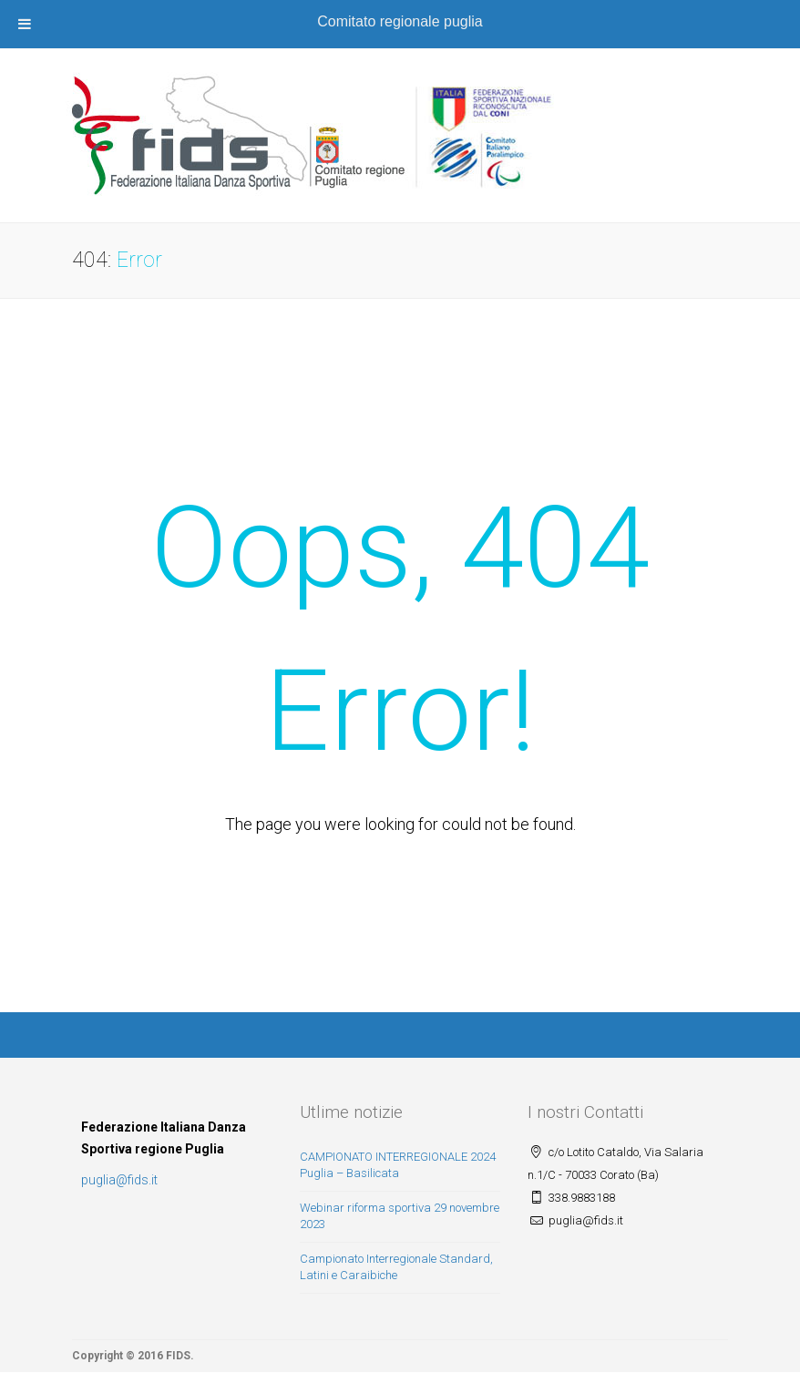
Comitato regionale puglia (399, 21)
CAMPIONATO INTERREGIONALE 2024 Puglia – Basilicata (398, 1165)
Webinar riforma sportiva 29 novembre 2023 (399, 1216)
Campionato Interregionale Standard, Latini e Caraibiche (396, 1267)
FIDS (178, 1355)
